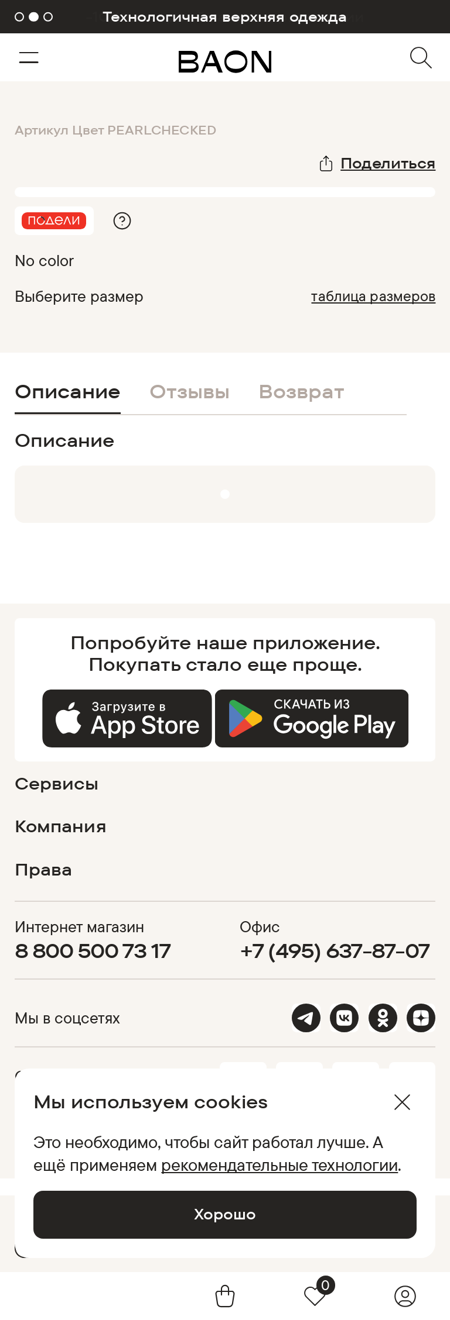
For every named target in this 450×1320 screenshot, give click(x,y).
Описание (68, 391)
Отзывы (189, 391)
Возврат (301, 391)
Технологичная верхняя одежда (225, 16)
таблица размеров (373, 296)
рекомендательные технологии (279, 1164)
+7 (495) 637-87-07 (335, 950)
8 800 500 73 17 (93, 950)
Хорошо (225, 1214)
